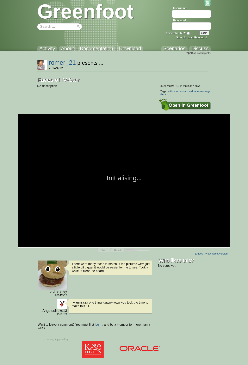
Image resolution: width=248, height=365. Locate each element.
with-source (175, 91)
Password (179, 20)
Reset (117, 250)
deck (163, 94)
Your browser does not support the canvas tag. (124, 180)
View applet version (216, 253)
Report (189, 52)
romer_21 (62, 62)
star (184, 91)
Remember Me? (175, 33)
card (190, 91)
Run (103, 250)
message (205, 91)
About (50, 339)
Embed (199, 253)
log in (98, 324)
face (196, 91)
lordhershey (58, 291)
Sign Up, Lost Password (191, 37)
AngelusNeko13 (54, 311)
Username (179, 8)
